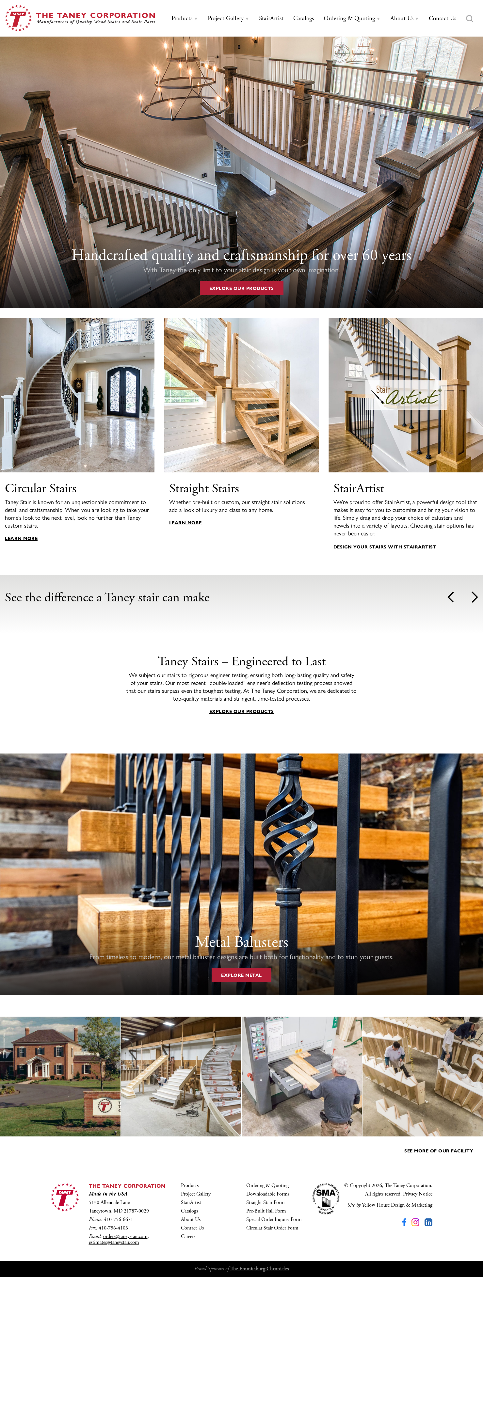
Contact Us (192, 1378)
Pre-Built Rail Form (266, 1361)
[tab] (184, 19)
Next (475, 597)
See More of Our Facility (438, 1300)
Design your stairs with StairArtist (385, 546)
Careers (188, 1386)
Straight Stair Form (265, 1352)
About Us (191, 1369)
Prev (450, 597)
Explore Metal (241, 1125)
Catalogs (189, 1361)
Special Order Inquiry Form (274, 1369)
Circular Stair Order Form (272, 1378)
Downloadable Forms (267, 1344)
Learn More (21, 538)
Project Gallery (196, 1344)
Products (190, 1335)
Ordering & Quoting (267, 1335)
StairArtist (191, 1352)
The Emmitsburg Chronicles (259, 1419)
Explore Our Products (241, 288)
